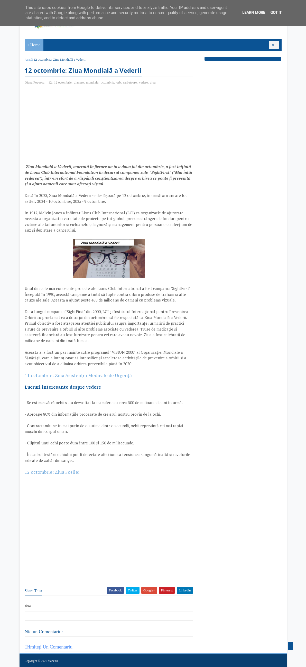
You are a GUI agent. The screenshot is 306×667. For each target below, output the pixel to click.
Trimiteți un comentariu (48, 647)
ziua (153, 82)
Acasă (29, 59)
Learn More (253, 13)
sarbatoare (130, 82)
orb (118, 82)
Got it (276, 13)
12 (50, 82)
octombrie (107, 82)
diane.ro (53, 661)
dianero (79, 82)
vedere (143, 82)
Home (35, 45)
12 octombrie (63, 82)
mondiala (92, 82)
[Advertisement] (68, 126)
